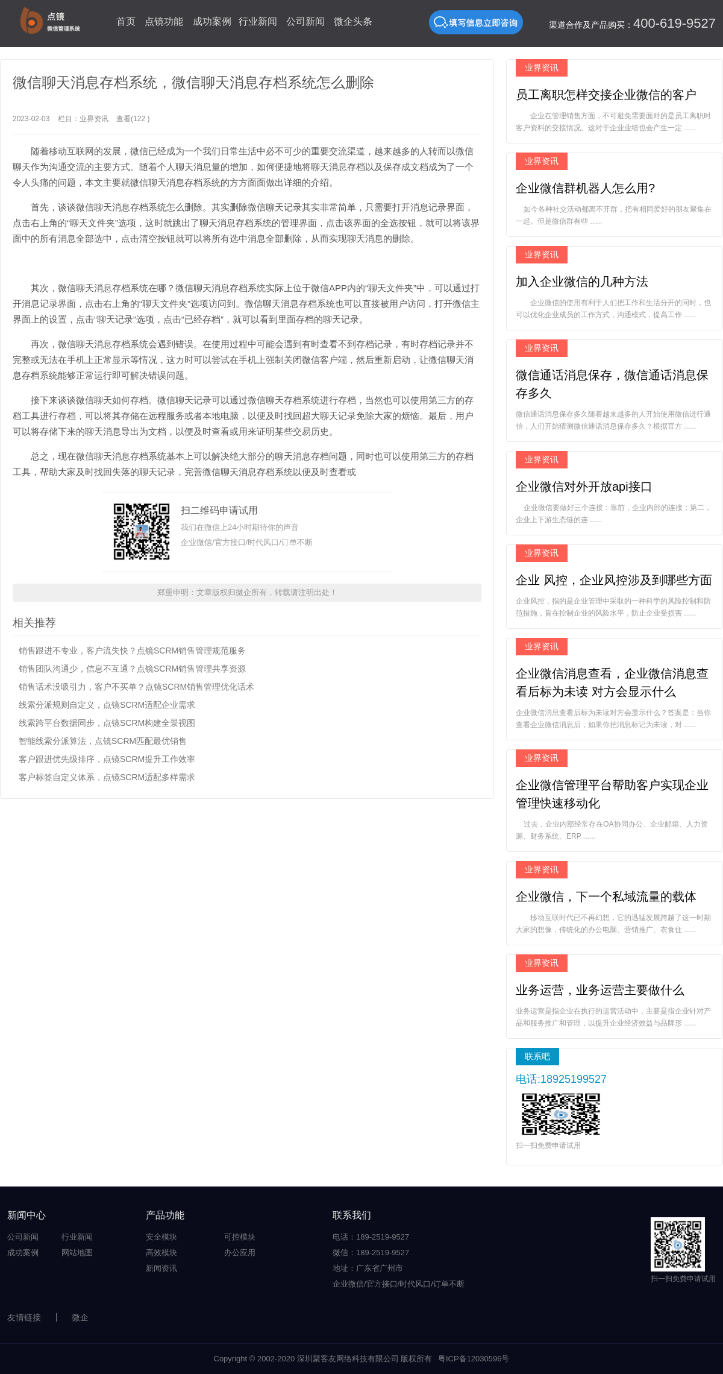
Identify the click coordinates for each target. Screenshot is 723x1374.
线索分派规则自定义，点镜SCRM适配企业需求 (107, 705)
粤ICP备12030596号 (474, 1358)
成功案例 (212, 21)
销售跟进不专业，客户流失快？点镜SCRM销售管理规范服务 (132, 650)
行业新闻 (258, 21)
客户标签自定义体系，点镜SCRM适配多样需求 (107, 777)
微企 (80, 1317)
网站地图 (77, 1252)
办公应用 (239, 1252)
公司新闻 (305, 21)
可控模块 (239, 1236)
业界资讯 (94, 119)
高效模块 (161, 1252)
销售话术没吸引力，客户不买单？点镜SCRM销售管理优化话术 (136, 687)
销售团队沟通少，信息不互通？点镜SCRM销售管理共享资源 (132, 668)
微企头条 (353, 21)
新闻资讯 (161, 1268)
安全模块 (161, 1236)
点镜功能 (164, 21)
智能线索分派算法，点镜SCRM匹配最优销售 (103, 741)
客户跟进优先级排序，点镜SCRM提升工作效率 (107, 759)
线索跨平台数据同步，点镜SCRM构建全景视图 (107, 723)
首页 (126, 21)
